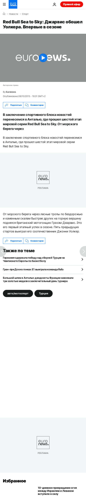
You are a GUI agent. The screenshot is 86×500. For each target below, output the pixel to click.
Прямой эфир (71, 4)
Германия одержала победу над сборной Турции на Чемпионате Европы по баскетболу (34, 259)
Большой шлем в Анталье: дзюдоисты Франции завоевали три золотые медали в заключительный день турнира (38, 279)
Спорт (25, 14)
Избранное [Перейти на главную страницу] (14, 480)
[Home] (4, 14)
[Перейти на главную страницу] (13, 4)
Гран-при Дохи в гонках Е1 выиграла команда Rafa (33, 269)
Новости (13, 14)
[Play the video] (43, 58)
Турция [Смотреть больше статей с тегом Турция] (43, 293)
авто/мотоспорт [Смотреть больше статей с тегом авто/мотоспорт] (17, 293)
